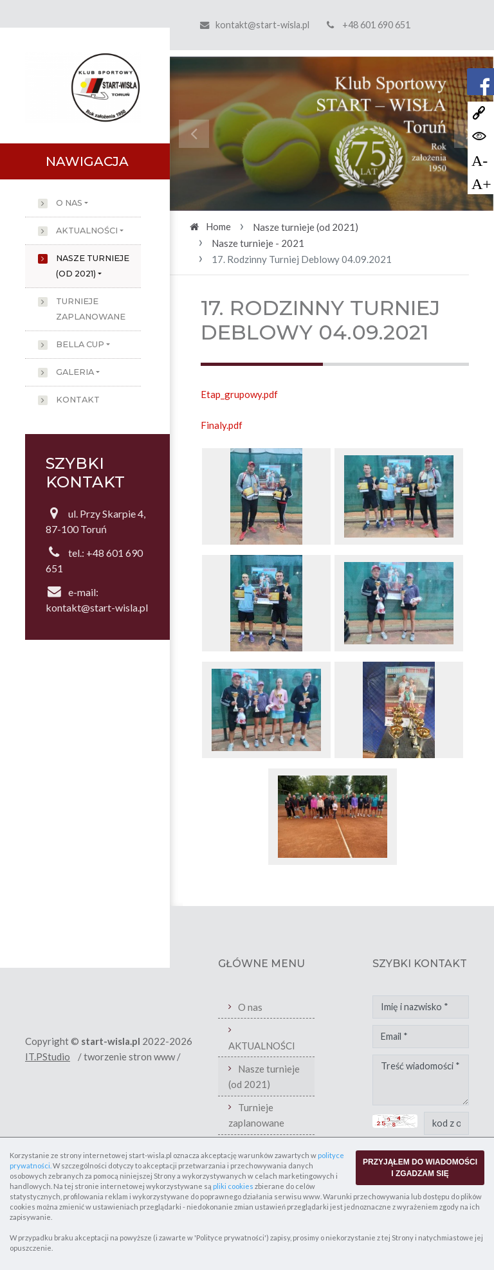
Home (218, 226)
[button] (194, 134)
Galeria (75, 372)
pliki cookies (233, 1186)
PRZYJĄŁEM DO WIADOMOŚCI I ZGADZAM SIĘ (420, 1167)
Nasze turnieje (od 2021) (92, 265)
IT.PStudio (47, 1056)
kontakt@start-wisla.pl (262, 24)
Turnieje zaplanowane (90, 309)
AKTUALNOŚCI (87, 230)
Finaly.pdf (221, 425)
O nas (69, 203)
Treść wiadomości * (420, 1080)
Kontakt (78, 399)
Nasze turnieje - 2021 (258, 243)
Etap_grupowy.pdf (239, 394)
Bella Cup (80, 344)
